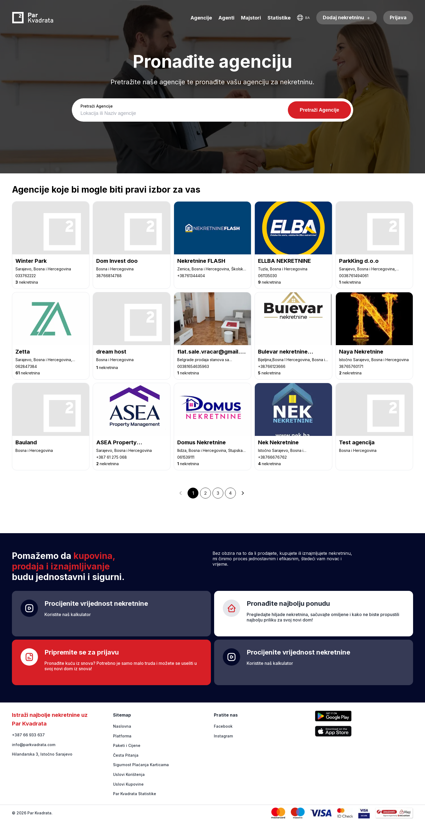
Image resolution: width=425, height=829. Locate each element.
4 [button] (230, 493)
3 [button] (218, 493)
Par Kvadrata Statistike (134, 793)
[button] (180, 493)
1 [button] (193, 493)
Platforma (122, 736)
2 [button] (205, 493)
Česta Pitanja (126, 755)
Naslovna (122, 726)
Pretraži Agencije (97, 106)
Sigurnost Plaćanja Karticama (141, 764)
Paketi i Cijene (126, 745)
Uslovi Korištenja (129, 774)
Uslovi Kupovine (128, 784)
